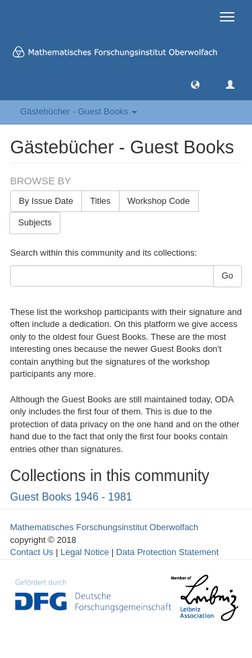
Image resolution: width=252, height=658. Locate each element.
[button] (195, 84)
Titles (100, 201)
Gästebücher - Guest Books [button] (78, 111)
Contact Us (31, 552)
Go (227, 275)
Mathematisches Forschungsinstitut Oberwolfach (104, 527)
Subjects (35, 222)
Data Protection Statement (167, 552)
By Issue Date (46, 201)
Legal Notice (84, 552)
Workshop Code (159, 201)
